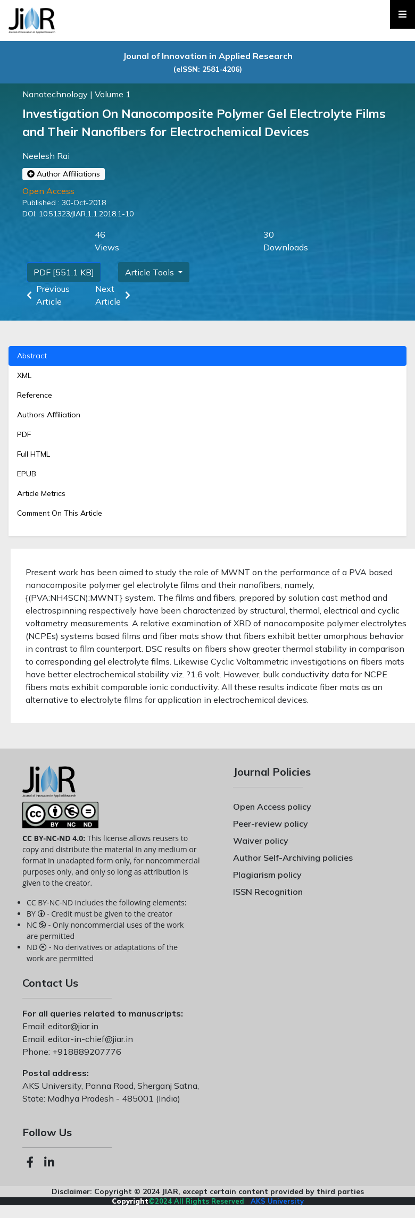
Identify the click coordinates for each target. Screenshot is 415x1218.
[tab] (207, 434)
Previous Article (46, 295)
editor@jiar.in (72, 1026)
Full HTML (33, 454)
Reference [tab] (34, 395)
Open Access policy (272, 806)
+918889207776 (85, 1051)
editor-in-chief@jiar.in (89, 1039)
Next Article (115, 295)
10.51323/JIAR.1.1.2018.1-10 (85, 214)
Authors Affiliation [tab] (48, 414)
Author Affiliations (63, 174)
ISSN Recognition (268, 891)
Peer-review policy (270, 823)
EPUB (26, 473)
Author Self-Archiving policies (293, 857)
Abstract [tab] (32, 355)
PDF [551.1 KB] (64, 272)
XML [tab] (24, 375)
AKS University (277, 1201)
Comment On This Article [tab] (59, 513)
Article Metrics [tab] (41, 493)
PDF (24, 434)
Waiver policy (260, 840)
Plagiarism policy (267, 874)
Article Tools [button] (150, 272)
